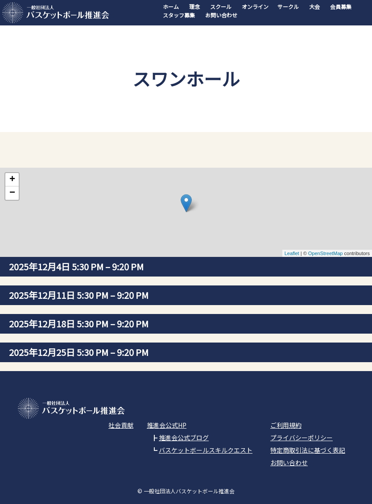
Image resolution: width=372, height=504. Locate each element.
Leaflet (292, 253)
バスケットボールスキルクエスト (205, 450)
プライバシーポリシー (301, 437)
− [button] (12, 193)
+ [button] (12, 179)
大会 (314, 6)
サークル (288, 6)
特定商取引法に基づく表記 (307, 450)
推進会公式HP (166, 425)
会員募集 (340, 6)
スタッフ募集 (179, 15)
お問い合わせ (221, 15)
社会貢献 (120, 425)
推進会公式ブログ (184, 437)
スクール (220, 6)
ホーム (171, 6)
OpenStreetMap (325, 253)
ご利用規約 (286, 425)
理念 (194, 6)
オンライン (255, 6)
